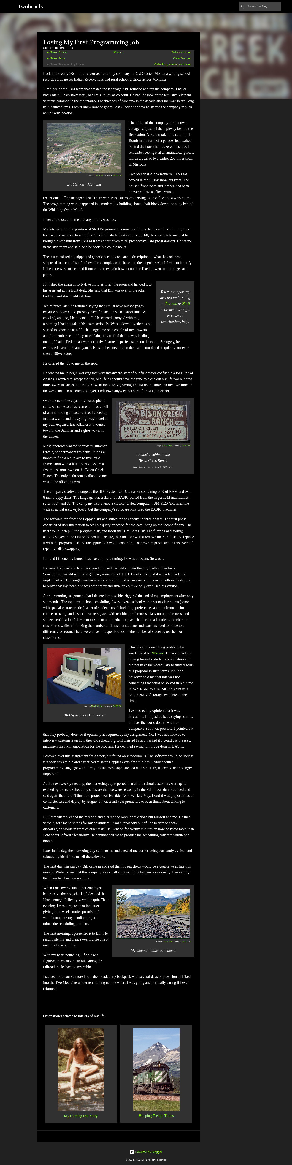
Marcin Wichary (97, 706)
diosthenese (168, 445)
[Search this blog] (261, 6)
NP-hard (157, 653)
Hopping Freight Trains (156, 1116)
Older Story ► (182, 58)
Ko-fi (186, 304)
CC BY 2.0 (117, 175)
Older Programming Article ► (172, 64)
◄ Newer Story (55, 58)
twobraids (30, 6)
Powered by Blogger (146, 1152)
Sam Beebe (99, 175)
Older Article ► (181, 52)
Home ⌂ (118, 52)
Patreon (171, 304)
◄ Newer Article (56, 52)
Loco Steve (168, 941)
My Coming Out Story (81, 1116)
